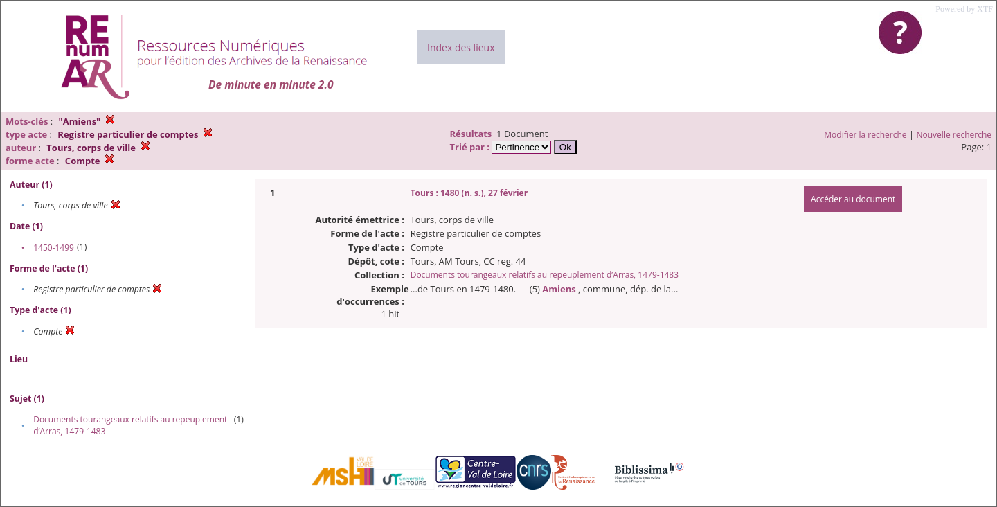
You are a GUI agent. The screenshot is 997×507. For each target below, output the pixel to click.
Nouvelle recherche (954, 135)
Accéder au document (853, 199)
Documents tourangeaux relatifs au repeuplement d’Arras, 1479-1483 (545, 275)
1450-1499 (53, 248)
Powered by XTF (964, 9)
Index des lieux (460, 47)
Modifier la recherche (865, 135)
